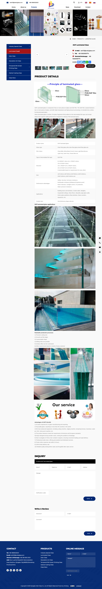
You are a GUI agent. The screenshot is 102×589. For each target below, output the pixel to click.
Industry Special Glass (15, 46)
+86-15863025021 (32, 2)
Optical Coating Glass (15, 73)
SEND (89, 499)
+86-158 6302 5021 (25, 557)
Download (77, 7)
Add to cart (91, 66)
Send (89, 533)
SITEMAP (78, 586)
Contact (88, 7)
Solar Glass (12, 56)
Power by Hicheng (63, 586)
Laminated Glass (90, 39)
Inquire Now (79, 66)
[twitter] (14, 570)
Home (13, 7)
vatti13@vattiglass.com (83, 50)
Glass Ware (12, 78)
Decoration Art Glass (15, 61)
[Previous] (37, 55)
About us (23, 7)
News (67, 7)
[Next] (67, 55)
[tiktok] (20, 570)
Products (34, 7)
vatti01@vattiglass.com (15, 2)
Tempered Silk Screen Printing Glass (15, 67)
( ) (80, 2)
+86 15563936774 (80, 53)
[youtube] (17, 570)
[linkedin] (11, 570)
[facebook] (8, 570)
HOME (74, 39)
